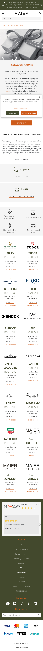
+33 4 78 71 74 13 (10, 270)
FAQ (21, 544)
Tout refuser (12, 113)
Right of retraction (21, 554)
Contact (21, 577)
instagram (21, 603)
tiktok (28, 603)
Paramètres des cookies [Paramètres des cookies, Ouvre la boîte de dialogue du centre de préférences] (21, 108)
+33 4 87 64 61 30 (10, 305)
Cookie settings (21, 591)
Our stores (22, 581)
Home (4, 25)
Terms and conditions (21, 643)
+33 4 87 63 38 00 (10, 420)
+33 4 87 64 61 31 (10, 456)
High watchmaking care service (10, 228)
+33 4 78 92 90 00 (10, 384)
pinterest (14, 603)
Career (21, 568)
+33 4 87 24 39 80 (32, 305)
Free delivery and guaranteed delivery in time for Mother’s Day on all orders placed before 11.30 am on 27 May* (22, 6)
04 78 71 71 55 (21, 176)
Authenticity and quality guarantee (10, 214)
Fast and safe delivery (33, 214)
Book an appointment (21, 586)
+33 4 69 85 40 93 (32, 420)
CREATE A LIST (21, 123)
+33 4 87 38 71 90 (32, 345)
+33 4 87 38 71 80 (10, 345)
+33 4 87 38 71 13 (32, 270)
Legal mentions (21, 647)
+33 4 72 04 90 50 (10, 491)
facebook (8, 603)
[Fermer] (39, 97)
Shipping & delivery (21, 558)
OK (39, 615)
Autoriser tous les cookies (29, 113)
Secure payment (21, 549)
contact (9, 91)
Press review (21, 572)
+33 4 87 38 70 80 (32, 381)
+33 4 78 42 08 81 (32, 456)
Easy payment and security (33, 228)
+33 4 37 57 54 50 (32, 491)
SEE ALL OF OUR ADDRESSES (21, 196)
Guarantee (21, 563)
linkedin (35, 603)
